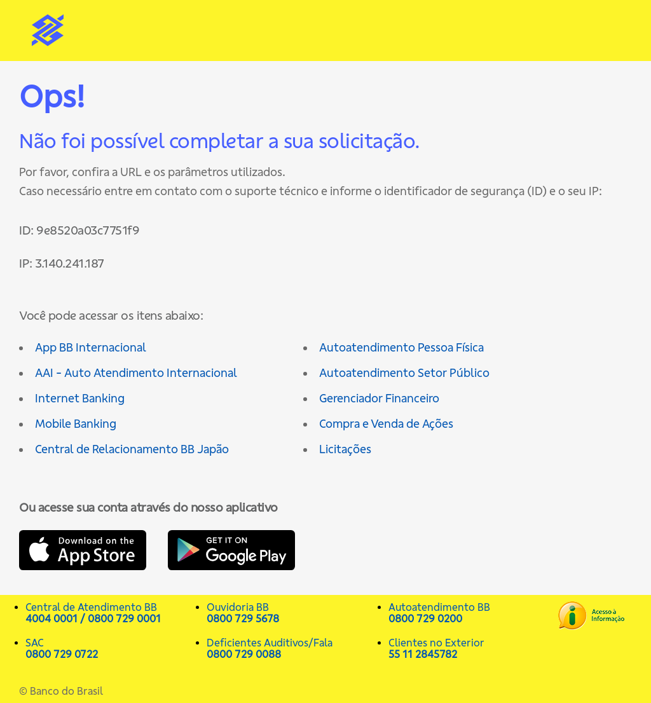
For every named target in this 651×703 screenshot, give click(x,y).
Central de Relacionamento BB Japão (132, 449)
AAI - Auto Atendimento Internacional (136, 372)
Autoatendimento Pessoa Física (401, 347)
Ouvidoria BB (291, 612)
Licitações (345, 449)
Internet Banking (80, 398)
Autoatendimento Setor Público (404, 372)
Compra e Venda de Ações (386, 423)
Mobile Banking (75, 423)
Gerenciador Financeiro (379, 398)
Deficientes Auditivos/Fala (291, 648)
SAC (109, 648)
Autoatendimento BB (472, 612)
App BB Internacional (90, 347)
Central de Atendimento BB (109, 612)
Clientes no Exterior (472, 648)
